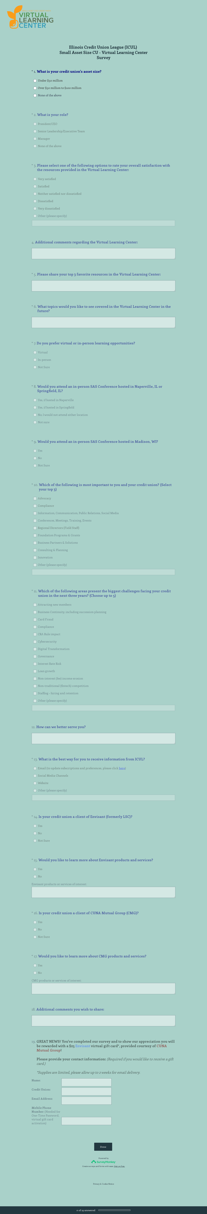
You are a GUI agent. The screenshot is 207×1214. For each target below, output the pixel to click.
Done (103, 1154)
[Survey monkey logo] (103, 1169)
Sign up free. (119, 1174)
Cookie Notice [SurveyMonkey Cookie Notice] (108, 1191)
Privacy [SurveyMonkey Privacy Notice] (96, 1191)
